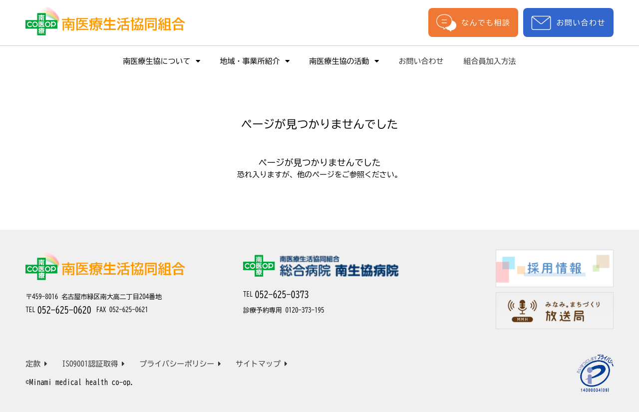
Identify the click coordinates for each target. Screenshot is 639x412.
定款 (36, 364)
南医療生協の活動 (344, 61)
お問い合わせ (568, 22)
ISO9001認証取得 (93, 364)
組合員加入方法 (490, 61)
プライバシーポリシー (180, 364)
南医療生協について (161, 61)
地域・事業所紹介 (255, 61)
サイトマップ (262, 364)
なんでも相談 (473, 22)
